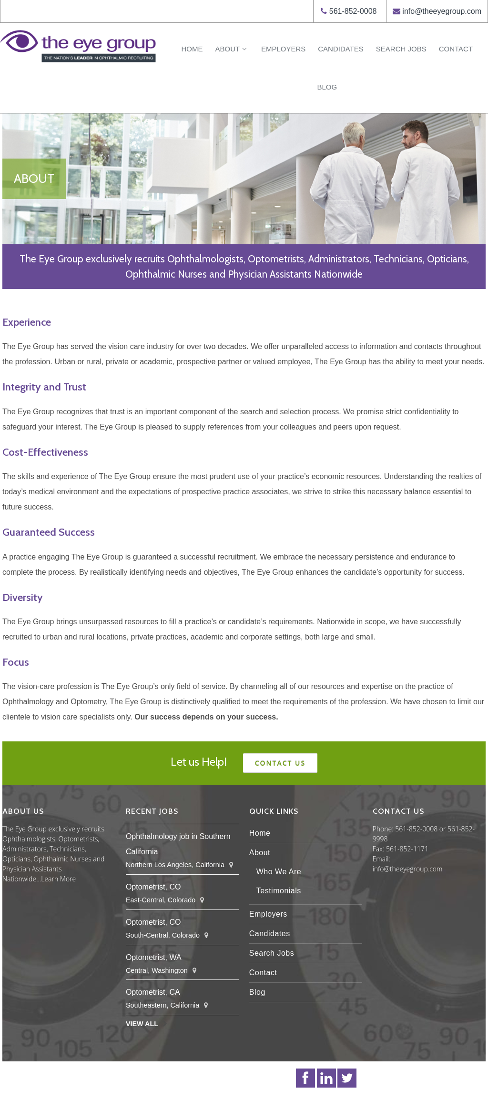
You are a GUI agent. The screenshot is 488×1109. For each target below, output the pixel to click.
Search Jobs (401, 49)
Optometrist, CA (153, 992)
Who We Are (279, 872)
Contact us (280, 763)
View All (142, 1024)
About (231, 49)
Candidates (341, 49)
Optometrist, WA (154, 957)
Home (192, 49)
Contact (456, 49)
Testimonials (278, 891)
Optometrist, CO (153, 887)
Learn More (58, 878)
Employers (283, 49)
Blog (327, 87)
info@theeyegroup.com (441, 11)
